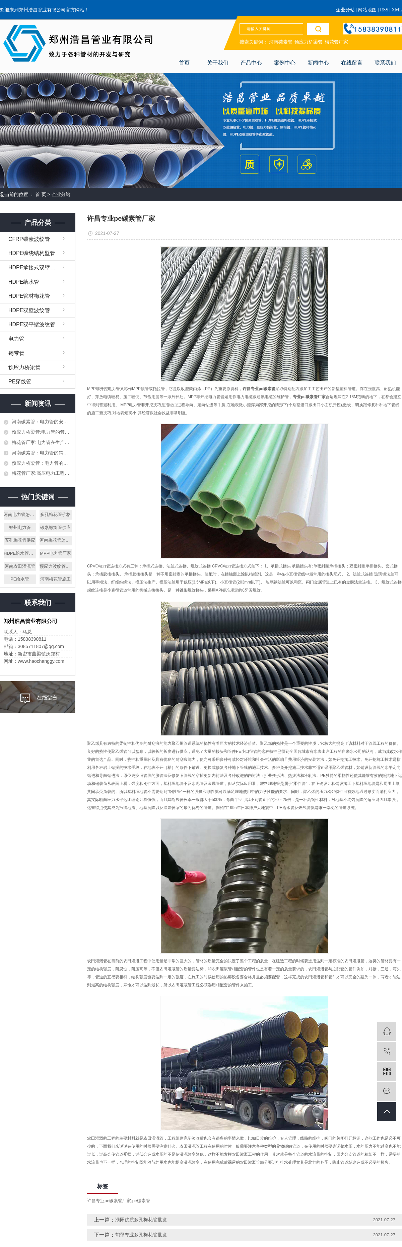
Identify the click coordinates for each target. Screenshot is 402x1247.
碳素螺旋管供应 (55, 527)
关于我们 (217, 63)
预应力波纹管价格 (56, 566)
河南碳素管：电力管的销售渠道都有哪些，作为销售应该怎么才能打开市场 (42, 452)
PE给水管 (19, 579)
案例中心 (284, 63)
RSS (384, 9)
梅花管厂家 (336, 41)
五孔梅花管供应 (20, 540)
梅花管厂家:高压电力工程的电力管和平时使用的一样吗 (42, 473)
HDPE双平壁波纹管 (31, 324)
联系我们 (385, 63)
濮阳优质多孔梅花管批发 (141, 1219)
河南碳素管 (280, 41)
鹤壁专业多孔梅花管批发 (141, 1234)
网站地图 (368, 9)
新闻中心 (318, 63)
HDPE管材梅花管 (29, 296)
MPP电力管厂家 (55, 553)
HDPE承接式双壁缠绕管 (37, 267)
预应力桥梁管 (308, 41)
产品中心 (251, 63)
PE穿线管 (19, 381)
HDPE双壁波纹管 (29, 310)
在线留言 (351, 63)
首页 (184, 63)
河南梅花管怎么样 (56, 540)
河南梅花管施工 (55, 579)
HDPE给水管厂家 (20, 553)
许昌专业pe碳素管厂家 (109, 1200)
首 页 (41, 194)
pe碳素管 (141, 1200)
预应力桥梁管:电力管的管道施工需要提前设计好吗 (42, 432)
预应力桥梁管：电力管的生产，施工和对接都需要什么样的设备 (42, 463)
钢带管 (16, 353)
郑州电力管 (20, 527)
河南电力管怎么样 (20, 514)
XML (397, 9)
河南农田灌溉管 (20, 566)
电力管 (16, 339)
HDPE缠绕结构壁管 (31, 253)
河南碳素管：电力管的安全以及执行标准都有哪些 (42, 421)
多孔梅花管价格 (55, 514)
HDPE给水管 (23, 282)
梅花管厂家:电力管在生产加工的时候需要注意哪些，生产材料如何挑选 (42, 442)
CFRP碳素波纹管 (29, 239)
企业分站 (345, 9)
